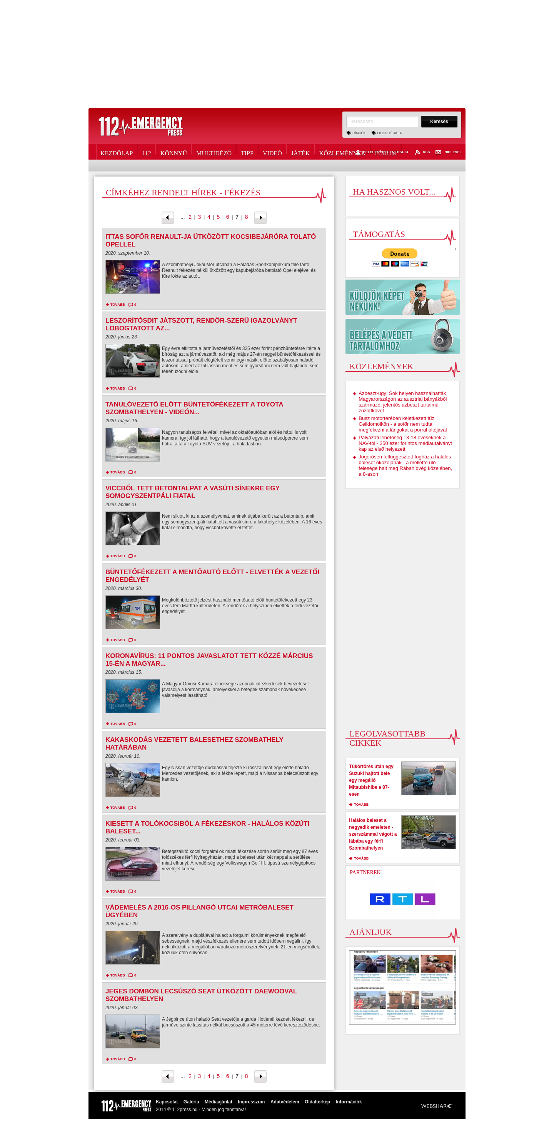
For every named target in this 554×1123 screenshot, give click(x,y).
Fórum (386, 152)
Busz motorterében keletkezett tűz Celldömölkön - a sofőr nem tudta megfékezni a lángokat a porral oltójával (403, 424)
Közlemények (342, 152)
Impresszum (251, 1102)
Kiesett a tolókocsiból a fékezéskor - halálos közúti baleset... (207, 827)
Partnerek (365, 872)
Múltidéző (214, 152)
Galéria (191, 1102)
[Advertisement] (277, 54)
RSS (422, 152)
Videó (272, 152)
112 (146, 152)
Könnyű (173, 152)
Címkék (359, 133)
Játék (300, 152)
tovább (117, 305)
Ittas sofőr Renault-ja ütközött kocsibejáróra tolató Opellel (210, 240)
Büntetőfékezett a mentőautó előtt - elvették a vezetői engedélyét (212, 575)
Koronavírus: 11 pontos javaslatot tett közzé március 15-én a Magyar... (209, 659)
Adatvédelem (284, 1102)
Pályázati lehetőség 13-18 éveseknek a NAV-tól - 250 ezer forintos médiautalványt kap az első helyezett (405, 443)
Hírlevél (449, 152)
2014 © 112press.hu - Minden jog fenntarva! (201, 1109)
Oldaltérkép (389, 133)
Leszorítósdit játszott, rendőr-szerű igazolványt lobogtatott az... (201, 324)
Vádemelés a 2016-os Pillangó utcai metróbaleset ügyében (199, 911)
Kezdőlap (116, 152)
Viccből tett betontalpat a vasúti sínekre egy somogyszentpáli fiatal (192, 492)
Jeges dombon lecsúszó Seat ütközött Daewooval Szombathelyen (201, 995)
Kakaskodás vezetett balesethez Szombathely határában (194, 743)
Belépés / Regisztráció (381, 152)
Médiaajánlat (218, 1102)
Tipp (247, 152)
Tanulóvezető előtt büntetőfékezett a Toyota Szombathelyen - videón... (194, 408)
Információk (349, 1102)
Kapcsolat (167, 1102)
